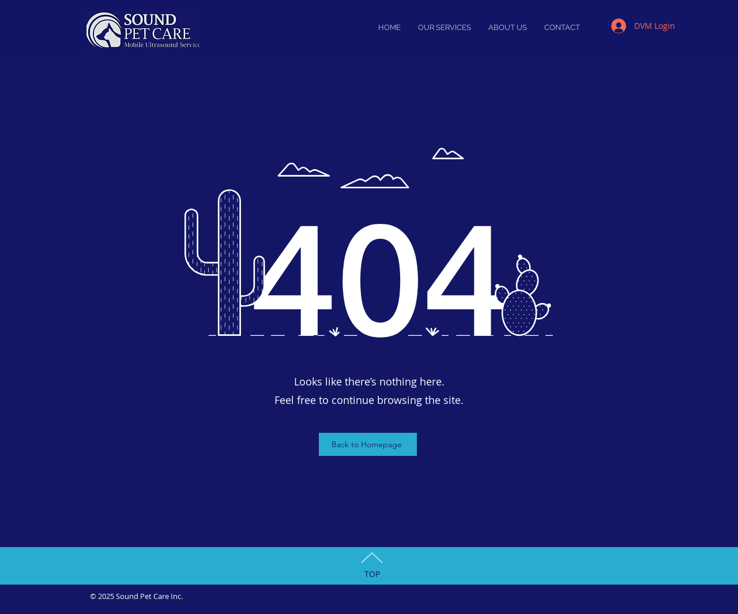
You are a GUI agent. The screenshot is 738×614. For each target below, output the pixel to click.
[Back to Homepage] (368, 444)
